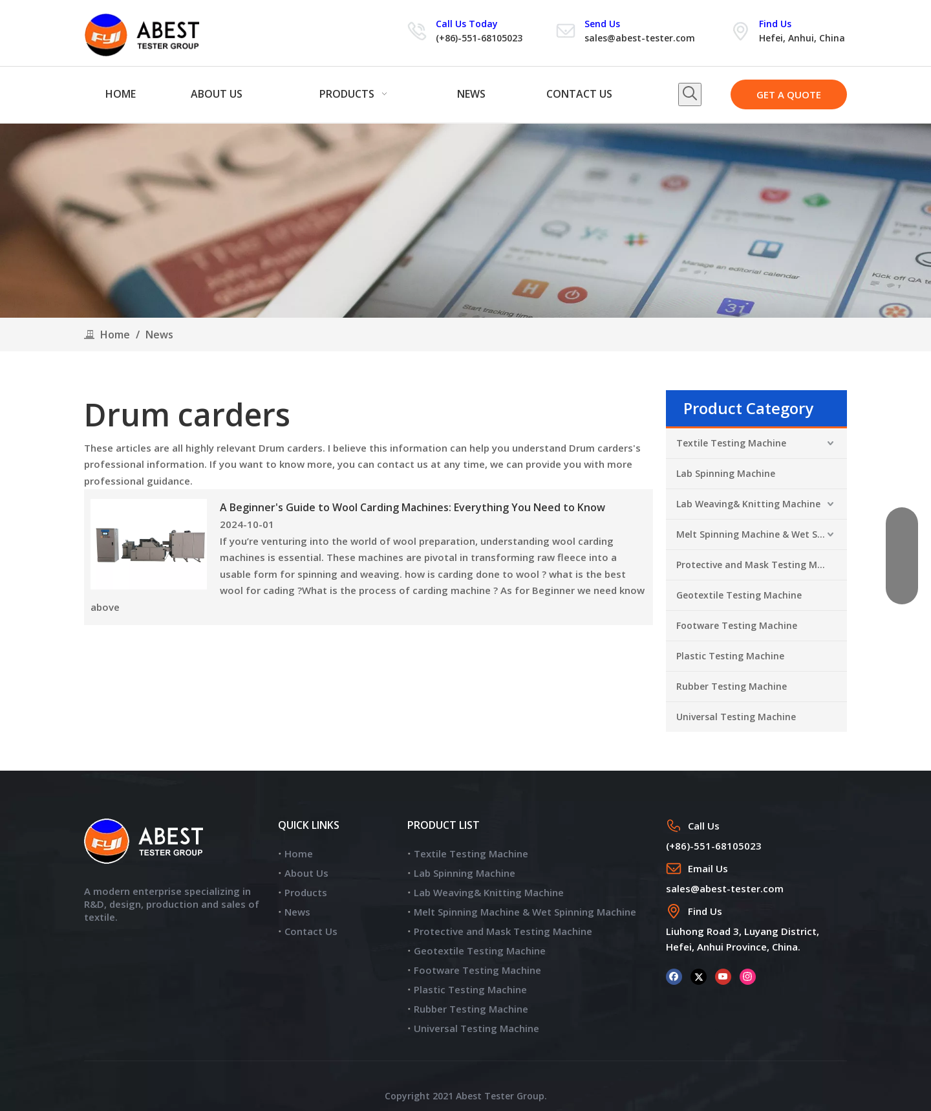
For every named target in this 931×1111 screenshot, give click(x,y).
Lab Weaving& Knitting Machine (748, 504)
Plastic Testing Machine (730, 656)
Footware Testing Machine (736, 625)
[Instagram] (748, 976)
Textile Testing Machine (731, 443)
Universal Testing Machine (736, 716)
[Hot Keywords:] (689, 94)
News (297, 911)
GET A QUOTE (788, 94)
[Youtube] (723, 976)
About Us (306, 872)
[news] (465, 221)
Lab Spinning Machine (725, 473)
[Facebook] (674, 976)
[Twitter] (698, 976)
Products (305, 892)
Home (298, 853)
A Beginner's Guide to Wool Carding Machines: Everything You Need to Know (412, 507)
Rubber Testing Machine (731, 686)
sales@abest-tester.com (639, 38)
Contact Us (310, 931)
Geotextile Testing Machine (739, 595)
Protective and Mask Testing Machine (761, 564)
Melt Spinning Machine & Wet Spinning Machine (761, 534)
